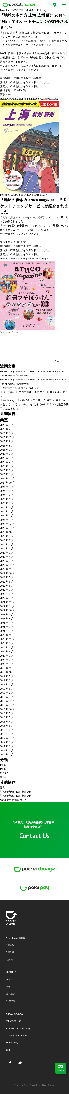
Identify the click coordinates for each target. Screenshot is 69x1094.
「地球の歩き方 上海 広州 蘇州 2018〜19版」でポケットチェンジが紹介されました (34, 21)
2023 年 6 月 (7, 548)
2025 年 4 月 (7, 462)
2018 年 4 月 (7, 721)
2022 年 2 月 (7, 594)
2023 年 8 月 (7, 540)
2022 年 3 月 (7, 589)
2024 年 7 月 (7, 495)
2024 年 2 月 (7, 515)
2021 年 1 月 (7, 631)
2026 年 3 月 (7, 425)
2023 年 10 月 (7, 532)
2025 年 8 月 (7, 445)
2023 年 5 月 (7, 552)
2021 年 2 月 (7, 627)
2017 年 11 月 (7, 738)
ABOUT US (11, 972)
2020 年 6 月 (7, 647)
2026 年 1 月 (7, 433)
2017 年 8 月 (7, 742)
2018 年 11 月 (7, 705)
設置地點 (10, 945)
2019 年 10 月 (7, 672)
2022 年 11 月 (7, 569)
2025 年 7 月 (7, 449)
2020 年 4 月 (7, 651)
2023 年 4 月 (7, 556)
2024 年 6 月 (7, 499)
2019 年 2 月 (7, 692)
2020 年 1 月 (7, 664)
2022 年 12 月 (7, 565)
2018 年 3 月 (7, 725)
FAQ (8, 986)
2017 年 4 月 (7, 750)
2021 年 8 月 (7, 618)
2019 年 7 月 (7, 676)
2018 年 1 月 (7, 734)
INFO (3, 765)
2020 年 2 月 (7, 659)
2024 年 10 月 (7, 482)
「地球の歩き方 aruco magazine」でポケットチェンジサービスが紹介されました (34, 206)
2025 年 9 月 (7, 441)
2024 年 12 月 (7, 478)
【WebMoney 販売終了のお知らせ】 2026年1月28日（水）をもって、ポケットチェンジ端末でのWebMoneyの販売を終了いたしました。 (34, 404)
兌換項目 (10, 959)
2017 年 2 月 (7, 754)
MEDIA (4, 773)
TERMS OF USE (13, 1021)
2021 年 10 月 (7, 610)
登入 (2, 787)
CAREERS (10, 1001)
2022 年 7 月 (7, 577)
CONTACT (11, 994)
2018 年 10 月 (7, 709)
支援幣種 (10, 952)
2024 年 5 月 (7, 503)
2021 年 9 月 (7, 614)
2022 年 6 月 (7, 581)
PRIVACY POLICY (14, 1013)
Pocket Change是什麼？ (17, 938)
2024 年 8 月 (7, 491)
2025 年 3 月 (7, 466)
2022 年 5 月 (7, 585)
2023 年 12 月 (7, 524)
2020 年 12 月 (7, 635)
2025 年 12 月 (7, 437)
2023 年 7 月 (7, 544)
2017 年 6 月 (7, 746)
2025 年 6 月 (7, 453)
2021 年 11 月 (7, 606)
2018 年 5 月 (7, 717)
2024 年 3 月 (7, 511)
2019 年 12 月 (7, 668)
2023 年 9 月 (7, 536)
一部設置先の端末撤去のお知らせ (19, 388)
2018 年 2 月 (7, 730)
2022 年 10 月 (7, 573)
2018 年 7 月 (7, 713)
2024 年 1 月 (7, 519)
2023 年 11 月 (7, 528)
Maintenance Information (17, 1035)
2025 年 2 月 (7, 470)
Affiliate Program (13, 1042)
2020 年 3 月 (7, 655)
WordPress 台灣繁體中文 (13, 800)
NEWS (3, 777)
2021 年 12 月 (7, 602)
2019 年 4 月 (7, 684)
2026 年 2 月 (7, 429)
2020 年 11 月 (7, 639)
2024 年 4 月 (7, 507)
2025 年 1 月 (7, 474)
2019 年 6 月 (7, 680)
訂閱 (16, 791)
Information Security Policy (18, 1028)
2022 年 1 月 (7, 598)
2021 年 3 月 (7, 623)
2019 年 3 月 (7, 688)
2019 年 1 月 (7, 697)
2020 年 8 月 (7, 643)
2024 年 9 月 (7, 487)
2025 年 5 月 (7, 458)
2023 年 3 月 (7, 561)
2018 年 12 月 (7, 701)
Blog (8, 1050)
